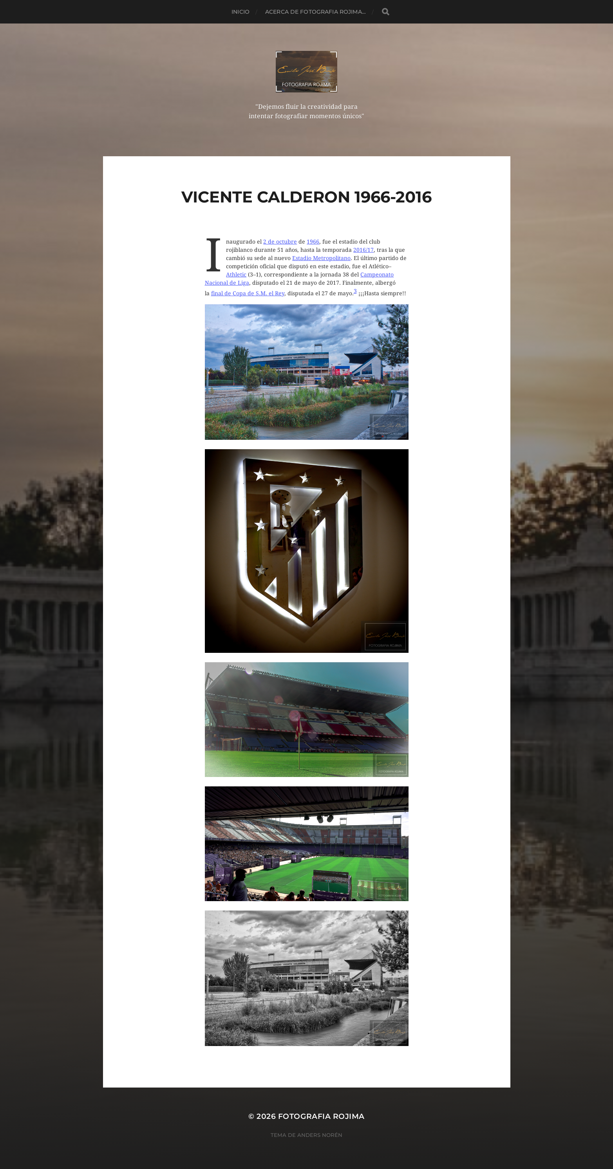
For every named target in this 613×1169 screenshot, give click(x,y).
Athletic (236, 274)
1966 (313, 241)
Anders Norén (319, 1135)
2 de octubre (280, 241)
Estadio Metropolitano (321, 258)
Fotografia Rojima (321, 1116)
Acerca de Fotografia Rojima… (315, 11)
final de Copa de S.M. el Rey (247, 293)
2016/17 (363, 250)
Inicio (240, 11)
